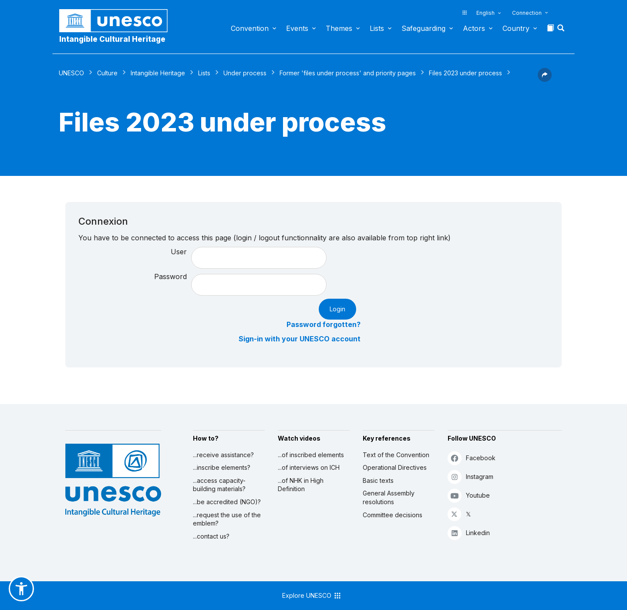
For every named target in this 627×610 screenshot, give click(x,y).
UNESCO (71, 73)
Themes (339, 28)
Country (515, 28)
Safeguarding (423, 28)
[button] (561, 30)
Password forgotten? (324, 324)
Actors (474, 28)
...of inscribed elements (311, 454)
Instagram (470, 476)
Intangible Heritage (158, 73)
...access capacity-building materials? (219, 485)
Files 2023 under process (465, 73)
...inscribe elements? (221, 467)
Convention (250, 28)
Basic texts (378, 480)
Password (170, 276)
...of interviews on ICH (309, 467)
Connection (527, 13)
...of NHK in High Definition (301, 485)
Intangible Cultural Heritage (112, 39)
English (485, 13)
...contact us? (211, 536)
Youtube (469, 495)
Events (297, 28)
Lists (377, 28)
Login (337, 309)
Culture (107, 73)
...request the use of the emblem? (227, 519)
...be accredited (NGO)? (227, 502)
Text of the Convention (396, 454)
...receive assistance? (223, 454)
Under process (244, 73)
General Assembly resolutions (389, 497)
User (179, 251)
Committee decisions (392, 515)
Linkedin (469, 532)
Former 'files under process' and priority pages (348, 73)
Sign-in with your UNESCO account (300, 338)
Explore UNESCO (312, 595)
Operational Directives (395, 467)
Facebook (472, 458)
